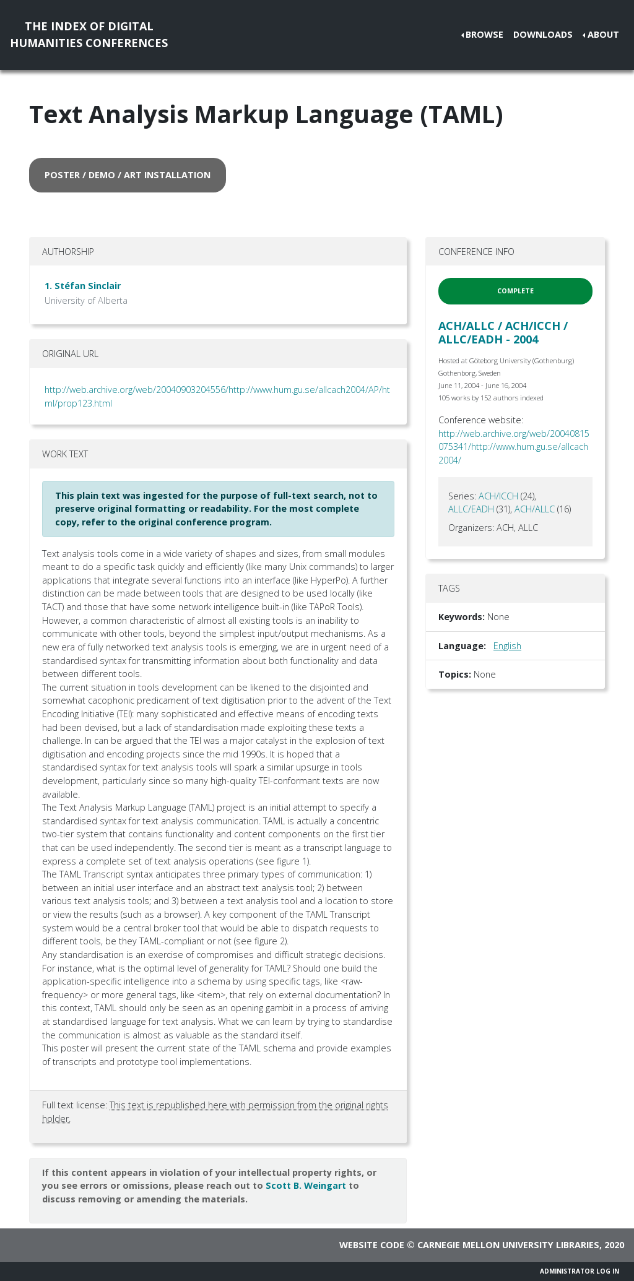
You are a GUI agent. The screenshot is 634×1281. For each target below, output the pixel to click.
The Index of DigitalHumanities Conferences (89, 34)
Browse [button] (484, 34)
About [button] (603, 34)
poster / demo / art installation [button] (128, 175)
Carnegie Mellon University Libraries (508, 1245)
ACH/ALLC (535, 509)
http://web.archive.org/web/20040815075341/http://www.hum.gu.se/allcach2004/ (513, 447)
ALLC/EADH (471, 509)
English (507, 646)
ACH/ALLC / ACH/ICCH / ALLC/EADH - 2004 (503, 332)
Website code (371, 1245)
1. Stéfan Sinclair (83, 285)
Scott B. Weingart (306, 1185)
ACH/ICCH (498, 496)
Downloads (543, 34)
